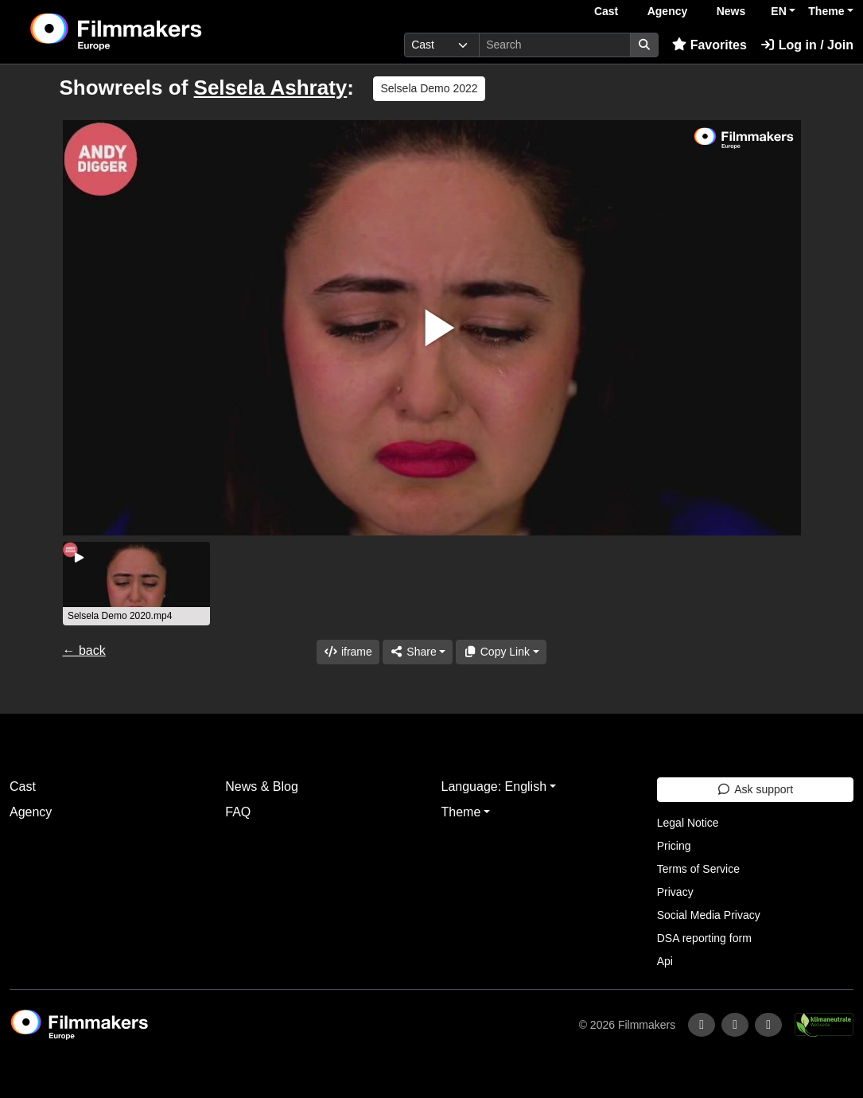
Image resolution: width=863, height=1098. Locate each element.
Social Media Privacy (708, 915)
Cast (606, 11)
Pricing (674, 845)
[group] (137, 583)
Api (665, 961)
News (731, 11)
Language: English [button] (494, 786)
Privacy (675, 892)
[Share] (418, 652)
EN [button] (778, 11)
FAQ (238, 812)
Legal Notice (688, 822)
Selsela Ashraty (271, 87)
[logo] (155, 32)
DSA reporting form (704, 938)
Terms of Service (698, 868)
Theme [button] (826, 11)
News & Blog (261, 786)
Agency (667, 11)
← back (84, 650)
